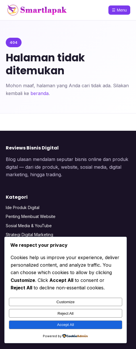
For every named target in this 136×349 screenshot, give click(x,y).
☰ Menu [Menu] (119, 10)
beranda (39, 93)
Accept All (65, 325)
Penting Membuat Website (30, 216)
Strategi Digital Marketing (29, 234)
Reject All (66, 313)
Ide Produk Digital (22, 207)
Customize (65, 302)
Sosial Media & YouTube (29, 225)
